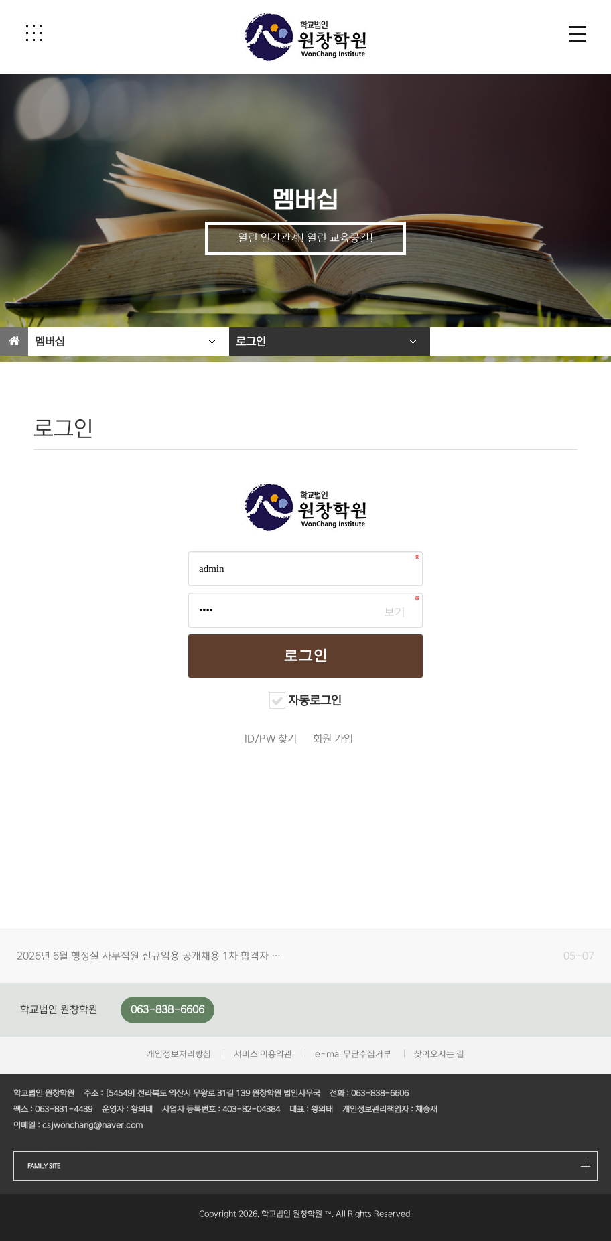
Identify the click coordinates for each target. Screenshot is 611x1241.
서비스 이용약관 (263, 1054)
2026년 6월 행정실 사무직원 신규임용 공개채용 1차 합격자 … (149, 956)
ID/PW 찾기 (271, 739)
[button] (33, 33)
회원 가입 (333, 739)
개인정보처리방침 (179, 1054)
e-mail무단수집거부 (353, 1054)
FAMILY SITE (43, 1166)
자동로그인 (315, 700)
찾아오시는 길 (439, 1054)
